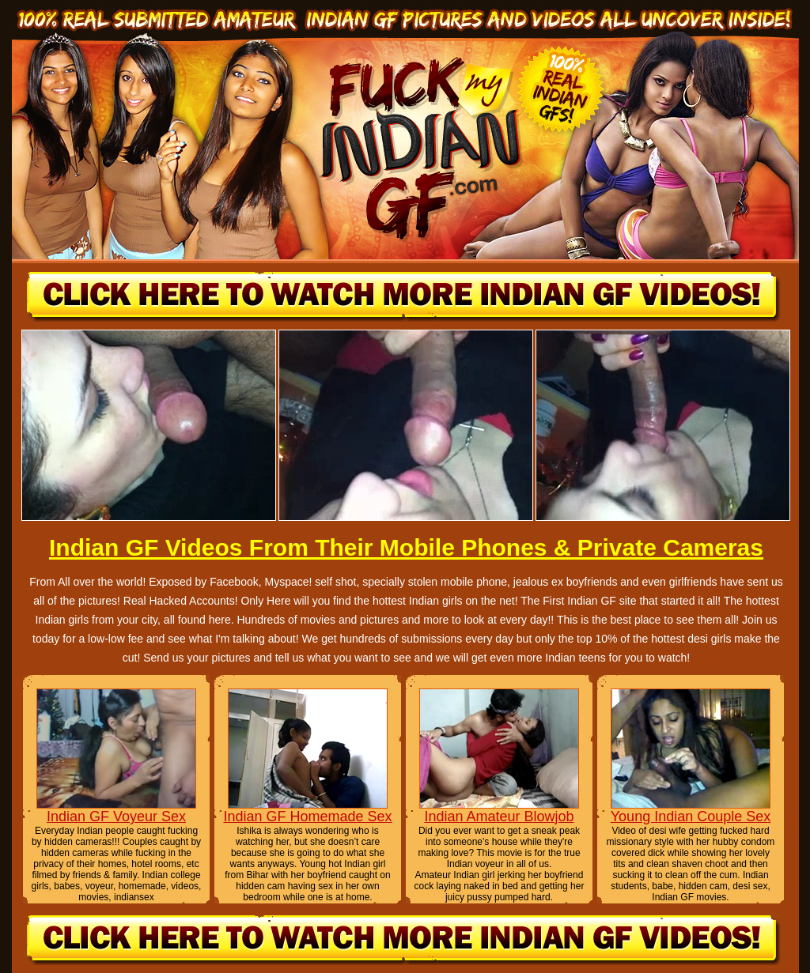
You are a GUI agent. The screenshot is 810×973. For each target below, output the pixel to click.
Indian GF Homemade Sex (307, 816)
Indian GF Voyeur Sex (116, 816)
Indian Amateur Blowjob (498, 816)
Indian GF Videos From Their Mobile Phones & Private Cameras (406, 547)
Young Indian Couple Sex (691, 816)
